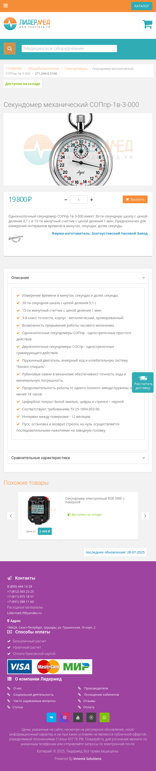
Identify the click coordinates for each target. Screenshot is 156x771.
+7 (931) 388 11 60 (20, 601)
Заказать (135, 199)
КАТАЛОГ (141, 6)
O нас (17, 688)
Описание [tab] (20, 277)
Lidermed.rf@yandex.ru (24, 613)
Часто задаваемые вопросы (34, 701)
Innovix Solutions (87, 758)
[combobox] (69, 48)
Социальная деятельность (33, 694)
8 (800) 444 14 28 (19, 586)
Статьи (18, 707)
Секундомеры (76, 68)
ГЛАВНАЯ (14, 68)
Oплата (88, 707)
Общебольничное (43, 68)
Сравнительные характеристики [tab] (40, 458)
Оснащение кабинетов (101, 694)
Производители (95, 688)
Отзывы (89, 701)
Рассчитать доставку (143, 385)
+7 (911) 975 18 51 (20, 596)
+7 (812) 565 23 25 (20, 591)
